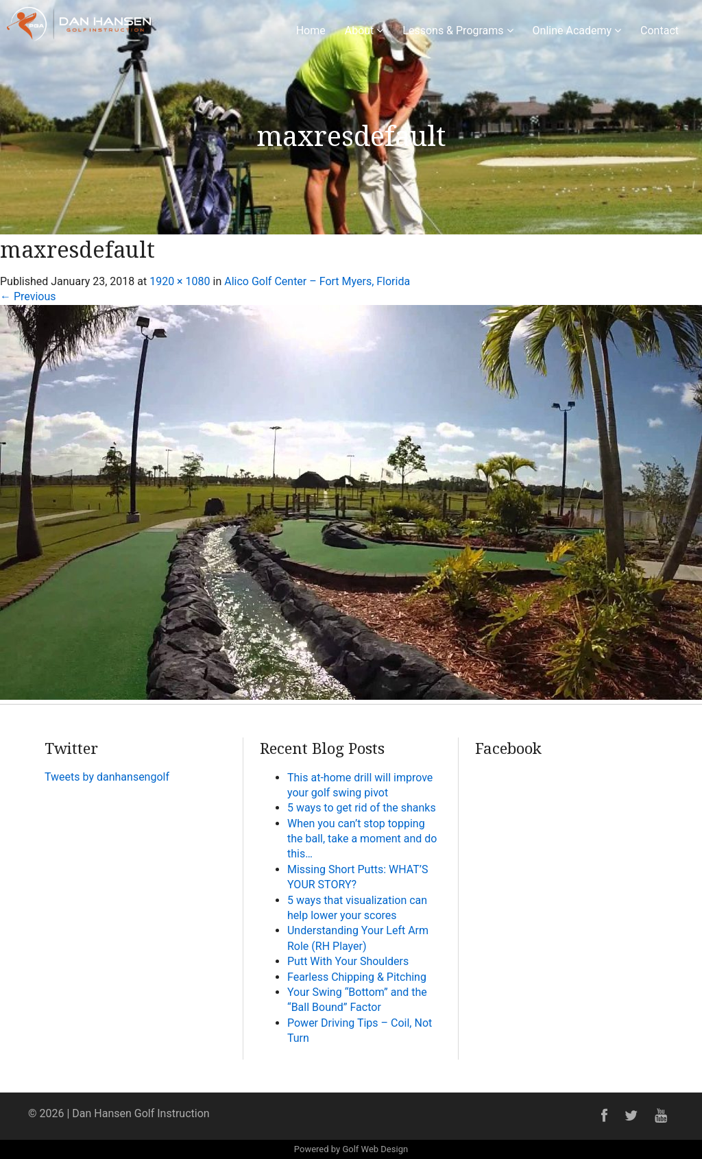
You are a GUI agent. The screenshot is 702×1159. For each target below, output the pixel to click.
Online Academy (577, 30)
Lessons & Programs (457, 30)
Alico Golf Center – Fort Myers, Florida (317, 281)
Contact (659, 30)
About (364, 30)
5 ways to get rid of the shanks (361, 807)
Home (311, 30)
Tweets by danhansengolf (107, 776)
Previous (28, 296)
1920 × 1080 (179, 281)
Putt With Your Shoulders (348, 961)
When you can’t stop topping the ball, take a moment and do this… (362, 839)
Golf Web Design (375, 1149)
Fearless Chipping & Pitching (356, 977)
